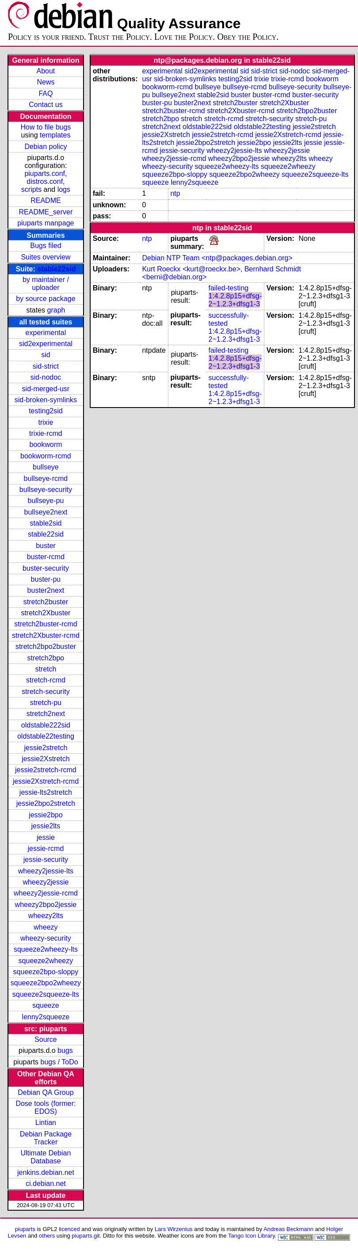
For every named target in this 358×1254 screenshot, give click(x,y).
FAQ (45, 93)
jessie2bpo (46, 815)
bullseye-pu (46, 500)
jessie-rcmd (46, 848)
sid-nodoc (45, 377)
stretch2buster (45, 602)
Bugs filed (45, 245)
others (47, 1235)
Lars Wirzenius (174, 1229)
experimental (46, 332)
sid (45, 354)
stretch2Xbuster (45, 613)
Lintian (45, 1122)
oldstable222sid (45, 725)
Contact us (45, 104)
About (46, 71)
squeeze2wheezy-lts (46, 949)
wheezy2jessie (46, 882)
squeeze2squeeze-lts (45, 994)
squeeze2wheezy (46, 960)
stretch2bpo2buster (45, 646)
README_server (46, 212)
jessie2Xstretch (46, 758)
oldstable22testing (45, 736)
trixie (45, 422)
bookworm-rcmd (45, 456)
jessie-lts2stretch (45, 792)
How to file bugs (45, 127)
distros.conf (45, 181)
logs (63, 189)
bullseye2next (45, 512)
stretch (45, 669)
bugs (65, 1050)
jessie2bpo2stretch (45, 803)
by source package (45, 298)
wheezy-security (45, 938)
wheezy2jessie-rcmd (46, 893)
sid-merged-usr (46, 389)
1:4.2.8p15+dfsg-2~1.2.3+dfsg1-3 (235, 300)
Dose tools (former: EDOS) (45, 1107)
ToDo (69, 1062)
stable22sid (56, 269)
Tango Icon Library (251, 1235)
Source (45, 1039)
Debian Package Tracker (46, 1138)
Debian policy (45, 146)
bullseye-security (45, 489)
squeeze (45, 1005)
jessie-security (45, 859)
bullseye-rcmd (46, 478)
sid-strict (46, 366)
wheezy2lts (45, 915)
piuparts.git (85, 1235)
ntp (175, 193)
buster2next (46, 590)
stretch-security (45, 691)
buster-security (46, 568)
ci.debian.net (46, 1183)
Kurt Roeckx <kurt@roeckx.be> (191, 269)
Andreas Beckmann (288, 1229)
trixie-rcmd (45, 433)
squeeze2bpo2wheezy (46, 983)
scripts (31, 189)
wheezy (45, 927)
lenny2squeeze (46, 1017)
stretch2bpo (46, 658)
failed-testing (229, 288)
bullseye (46, 467)
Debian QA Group (45, 1092)
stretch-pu (45, 702)
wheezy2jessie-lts (45, 871)
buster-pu (46, 579)
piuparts (25, 1229)
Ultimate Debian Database (46, 1157)
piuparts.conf (44, 173)
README (45, 200)
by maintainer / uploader (46, 283)
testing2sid (46, 411)
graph (56, 310)
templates (55, 135)
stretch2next (46, 713)
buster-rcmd (46, 556)
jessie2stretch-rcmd (45, 770)
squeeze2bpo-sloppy (46, 972)
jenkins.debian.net (45, 1172)
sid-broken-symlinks (46, 400)
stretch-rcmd (45, 680)
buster (45, 545)
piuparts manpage (45, 223)
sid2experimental (45, 343)
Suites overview (45, 257)
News (45, 82)
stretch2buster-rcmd (45, 624)
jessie (46, 837)
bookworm (46, 444)
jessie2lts (46, 826)
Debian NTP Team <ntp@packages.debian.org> (217, 258)
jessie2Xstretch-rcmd (46, 781)
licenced (69, 1229)
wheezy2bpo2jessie (46, 904)
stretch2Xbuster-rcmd (46, 635)
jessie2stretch (46, 747)
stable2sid (45, 523)
